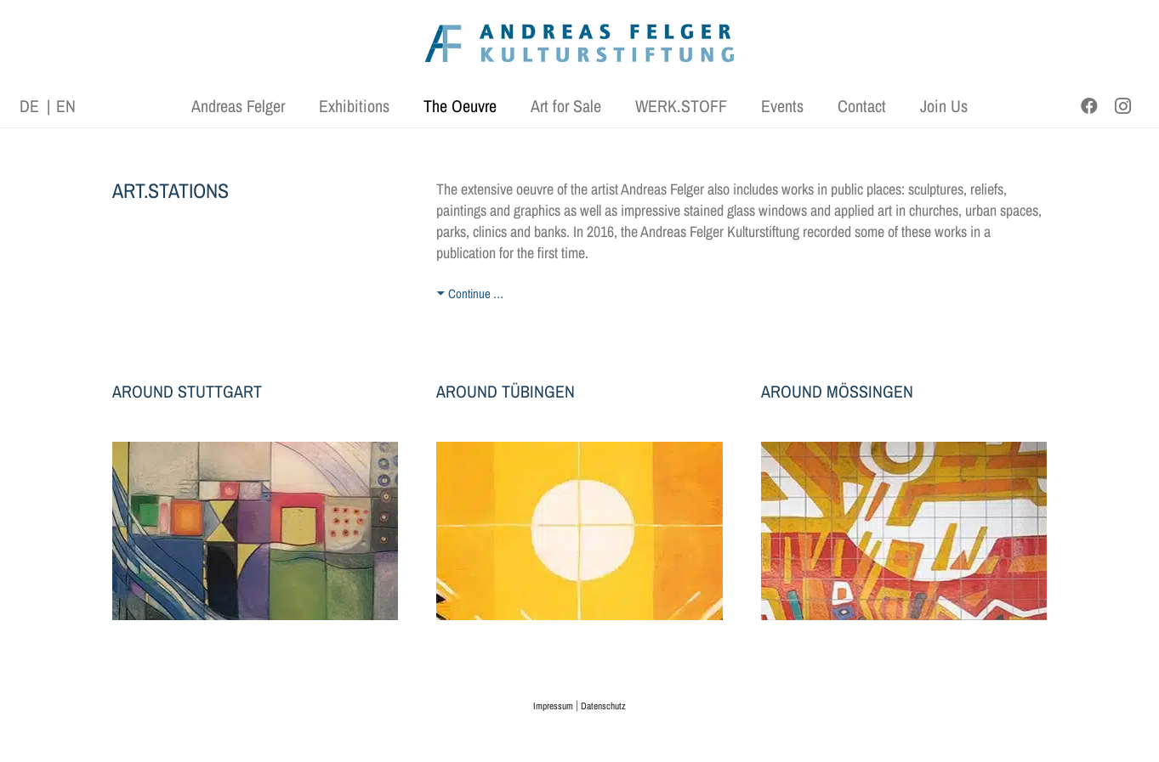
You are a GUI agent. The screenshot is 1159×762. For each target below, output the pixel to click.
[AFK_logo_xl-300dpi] (580, 43)
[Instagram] (1123, 106)
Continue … (475, 293)
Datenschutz (603, 706)
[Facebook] (1089, 106)
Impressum (553, 706)
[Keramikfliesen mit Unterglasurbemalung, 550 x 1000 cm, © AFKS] (904, 531)
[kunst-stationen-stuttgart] (255, 531)
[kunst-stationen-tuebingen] (579, 531)
